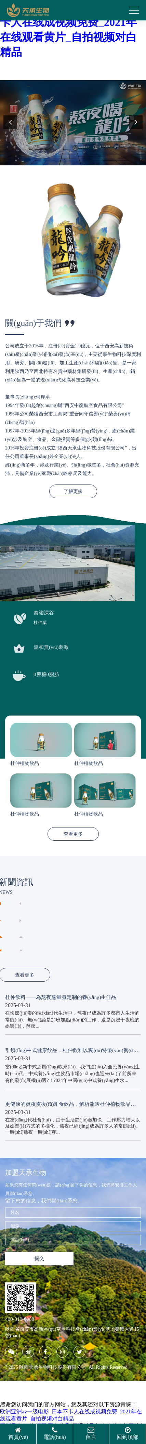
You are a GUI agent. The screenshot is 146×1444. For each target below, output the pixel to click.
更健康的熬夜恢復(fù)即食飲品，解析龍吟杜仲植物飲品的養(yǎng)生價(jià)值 (70, 1104)
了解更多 (73, 491)
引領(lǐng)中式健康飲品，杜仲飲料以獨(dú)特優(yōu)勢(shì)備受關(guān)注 (71, 1051)
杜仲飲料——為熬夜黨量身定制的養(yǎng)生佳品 (61, 997)
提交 (39, 1258)
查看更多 (73, 834)
